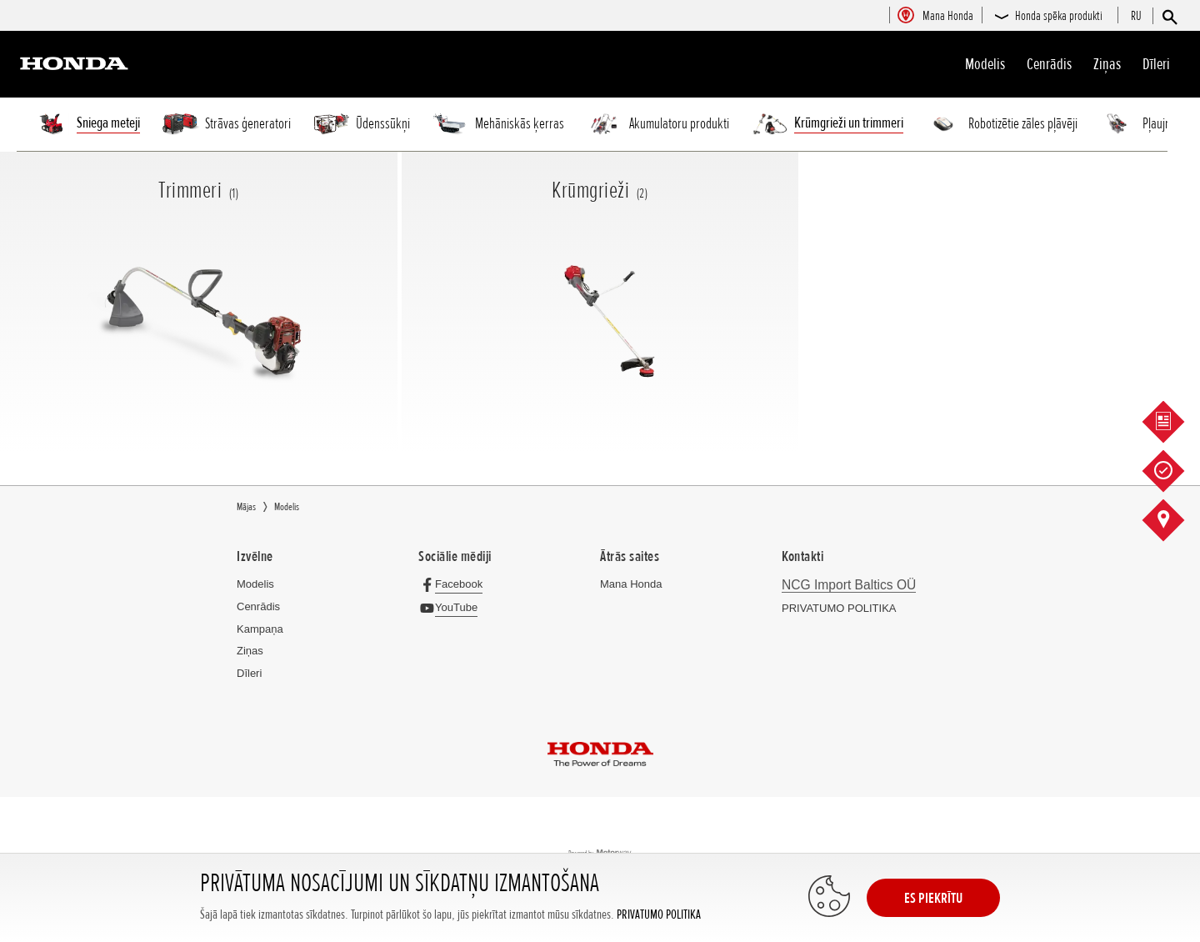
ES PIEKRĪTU (933, 898)
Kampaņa (260, 629)
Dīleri (1156, 64)
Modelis (985, 64)
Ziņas (1107, 64)
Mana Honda (631, 584)
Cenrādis (1049, 64)
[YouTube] (452, 607)
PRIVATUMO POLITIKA (659, 915)
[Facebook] (454, 584)
